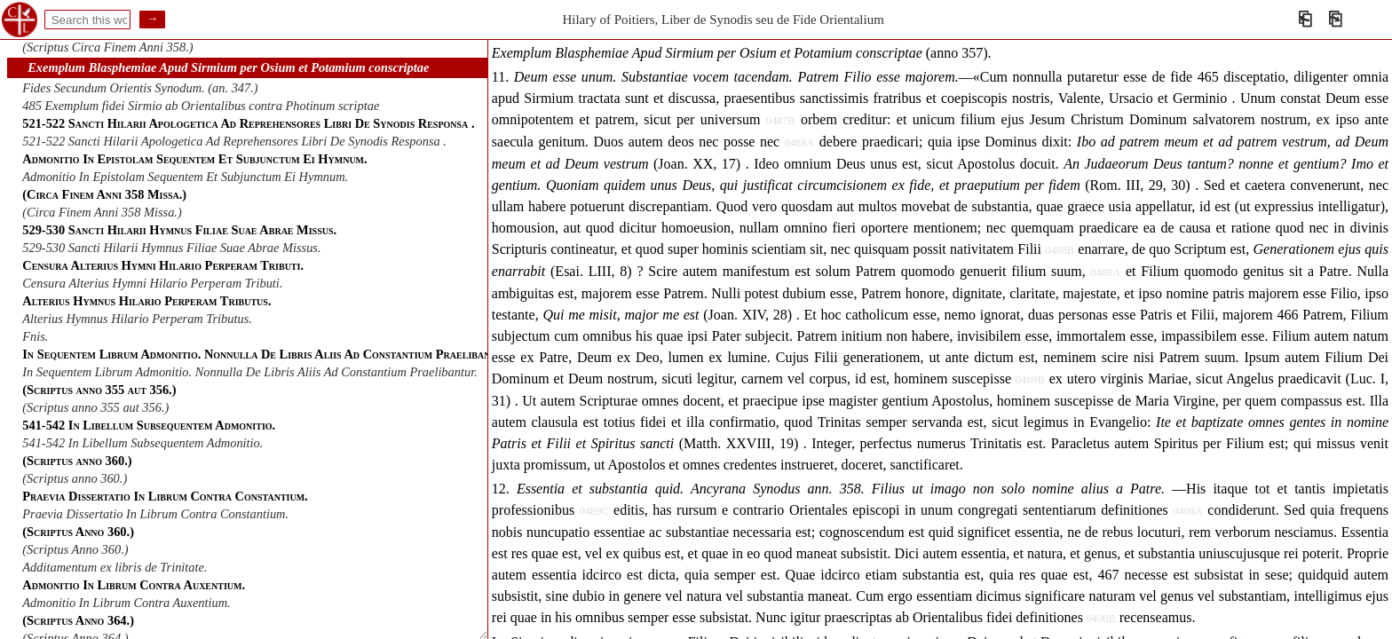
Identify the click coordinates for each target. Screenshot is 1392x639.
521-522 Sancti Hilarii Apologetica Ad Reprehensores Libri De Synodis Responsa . (234, 141)
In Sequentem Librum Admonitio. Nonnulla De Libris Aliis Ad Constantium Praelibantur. (250, 372)
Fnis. (35, 336)
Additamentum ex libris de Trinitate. (114, 567)
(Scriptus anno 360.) (74, 478)
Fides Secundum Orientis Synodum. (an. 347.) (139, 88)
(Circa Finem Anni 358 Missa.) (101, 212)
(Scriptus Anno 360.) (75, 549)
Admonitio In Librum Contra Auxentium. (126, 603)
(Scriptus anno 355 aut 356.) (95, 407)
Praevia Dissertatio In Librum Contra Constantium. (155, 514)
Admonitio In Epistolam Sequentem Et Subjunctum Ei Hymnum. (185, 177)
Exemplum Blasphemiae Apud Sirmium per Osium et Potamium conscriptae (228, 67)
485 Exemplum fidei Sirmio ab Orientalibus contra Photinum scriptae (200, 106)
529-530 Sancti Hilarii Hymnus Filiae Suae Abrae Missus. (171, 248)
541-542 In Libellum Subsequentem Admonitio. (142, 443)
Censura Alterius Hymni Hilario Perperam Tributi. (152, 283)
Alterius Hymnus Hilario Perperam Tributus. (137, 319)
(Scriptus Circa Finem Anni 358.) (107, 47)
